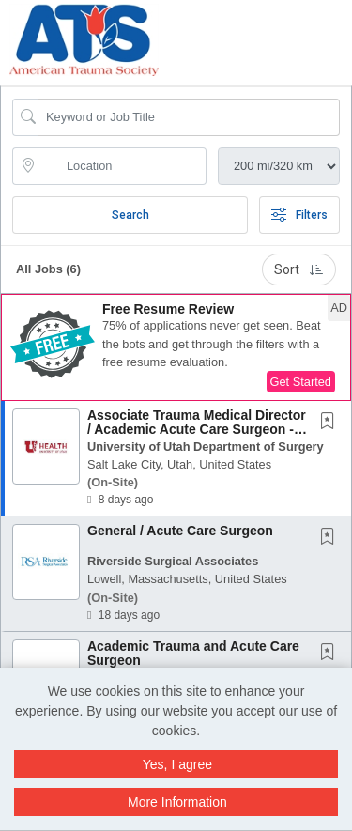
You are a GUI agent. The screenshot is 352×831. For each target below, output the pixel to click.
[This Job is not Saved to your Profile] (331, 422)
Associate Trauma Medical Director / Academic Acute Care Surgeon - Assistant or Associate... (196, 430)
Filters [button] (299, 215)
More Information (177, 801)
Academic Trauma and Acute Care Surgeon (193, 653)
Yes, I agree (177, 764)
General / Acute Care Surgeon (180, 530)
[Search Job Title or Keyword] (189, 117)
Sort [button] (299, 269)
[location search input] (122, 166)
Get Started (300, 382)
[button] (346, 36)
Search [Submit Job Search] (130, 215)
